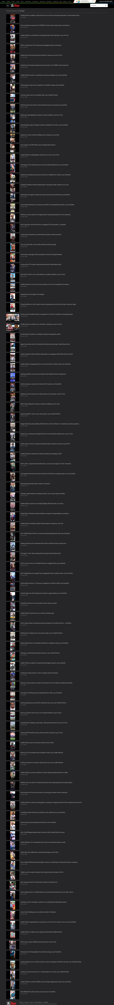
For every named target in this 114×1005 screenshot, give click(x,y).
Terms (31, 1002)
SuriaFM (70, 1)
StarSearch (49, 1)
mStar (22, 1)
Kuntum (65, 1)
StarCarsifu (42, 1)
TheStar (8, 1)
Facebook (45, 1002)
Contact (26, 1002)
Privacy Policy (38, 1002)
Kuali (60, 1)
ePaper (3, 1)
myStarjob (55, 1)
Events (13, 1)
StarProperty (28, 1)
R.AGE (17, 1)
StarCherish (35, 1)
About (21, 1002)
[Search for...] (97, 5)
